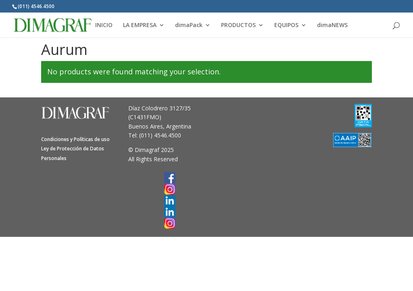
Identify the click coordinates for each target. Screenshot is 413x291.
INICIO (104, 25)
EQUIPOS (286, 25)
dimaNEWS (332, 25)
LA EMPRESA (139, 25)
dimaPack (188, 25)
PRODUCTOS (238, 25)
